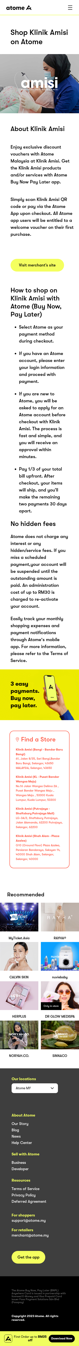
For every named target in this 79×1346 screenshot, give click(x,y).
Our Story (20, 1124)
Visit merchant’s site (37, 265)
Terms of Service (25, 1189)
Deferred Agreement (29, 1201)
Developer (20, 1169)
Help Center (22, 1143)
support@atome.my (29, 1220)
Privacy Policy (24, 1195)
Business (19, 1162)
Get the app (28, 1257)
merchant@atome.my (30, 1235)
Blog (15, 1130)
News (16, 1136)
